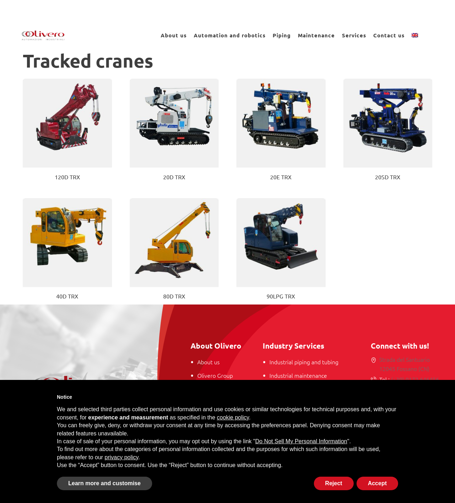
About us (174, 35)
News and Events (394, 10)
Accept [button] (377, 483)
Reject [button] (333, 483)
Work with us (330, 10)
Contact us (389, 35)
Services (354, 35)
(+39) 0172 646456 (414, 379)
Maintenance (316, 35)
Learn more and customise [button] (104, 483)
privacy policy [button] (121, 457)
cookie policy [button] (233, 417)
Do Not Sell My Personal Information (301, 441)
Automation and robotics (230, 35)
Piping (282, 35)
